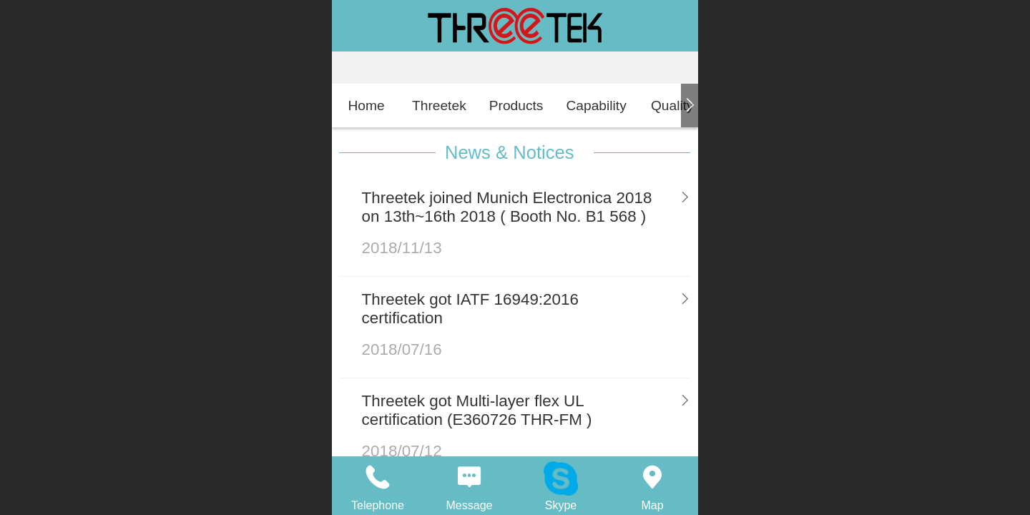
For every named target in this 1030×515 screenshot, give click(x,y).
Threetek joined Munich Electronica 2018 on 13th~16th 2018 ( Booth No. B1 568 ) (507, 207)
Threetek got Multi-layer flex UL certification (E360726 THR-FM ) (477, 410)
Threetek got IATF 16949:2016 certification (470, 308)
